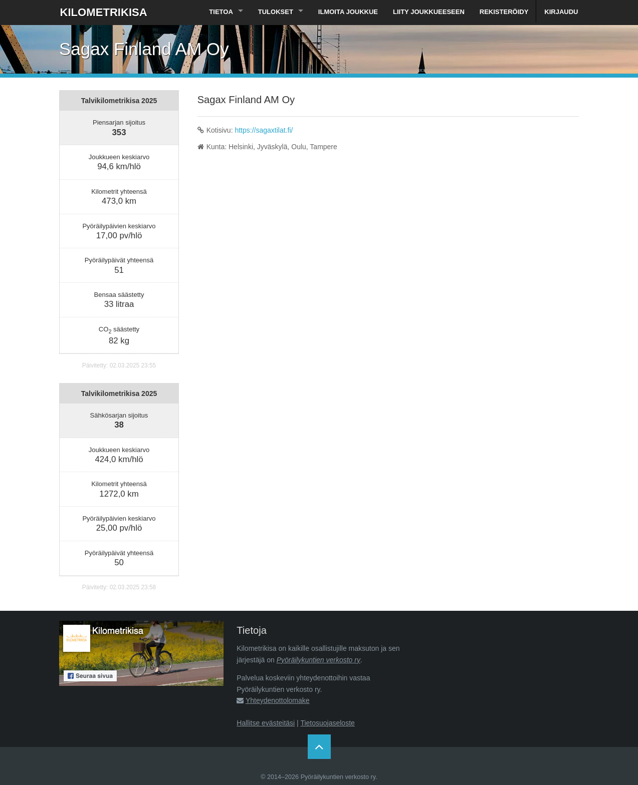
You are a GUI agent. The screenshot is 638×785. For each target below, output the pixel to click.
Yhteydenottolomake (278, 700)
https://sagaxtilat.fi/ (264, 130)
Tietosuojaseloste (327, 723)
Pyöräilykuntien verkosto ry (318, 660)
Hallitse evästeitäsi (266, 723)
